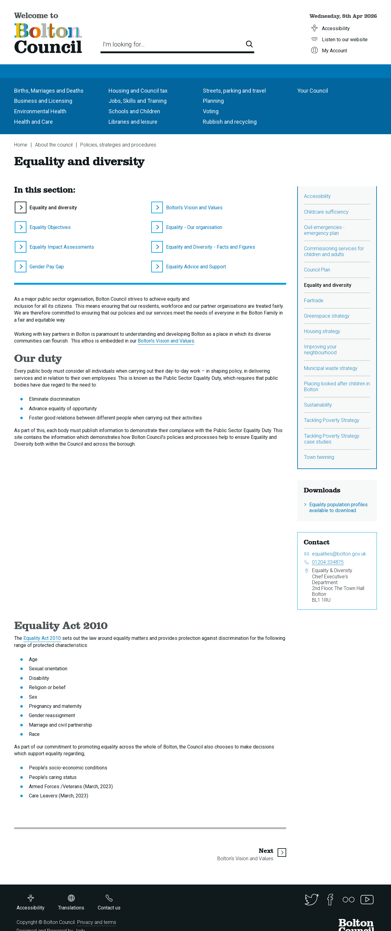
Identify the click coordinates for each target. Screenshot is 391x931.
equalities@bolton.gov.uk (339, 554)
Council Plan (317, 270)
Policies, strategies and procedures (118, 145)
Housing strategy (322, 331)
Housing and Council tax (138, 90)
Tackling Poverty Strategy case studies (331, 439)
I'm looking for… (124, 44)
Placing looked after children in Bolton (337, 386)
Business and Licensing (43, 101)
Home (20, 145)
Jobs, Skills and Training (138, 101)
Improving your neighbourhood (320, 349)
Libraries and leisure (133, 121)
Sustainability (318, 405)
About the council (54, 145)
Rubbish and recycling (230, 121)
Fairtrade (313, 300)
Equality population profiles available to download (338, 507)
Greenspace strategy (327, 316)
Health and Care (33, 121)
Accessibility (317, 196)
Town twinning (319, 457)
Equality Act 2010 (42, 638)
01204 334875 (328, 562)
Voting (211, 111)
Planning (213, 101)
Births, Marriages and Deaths (49, 90)
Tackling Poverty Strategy (331, 420)
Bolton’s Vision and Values (166, 341)
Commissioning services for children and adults (334, 251)
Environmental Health (40, 111)
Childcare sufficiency (326, 212)
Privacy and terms (96, 922)
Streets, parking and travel (234, 90)
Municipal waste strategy (330, 368)
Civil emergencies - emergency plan (324, 230)
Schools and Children (134, 111)
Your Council (312, 90)
